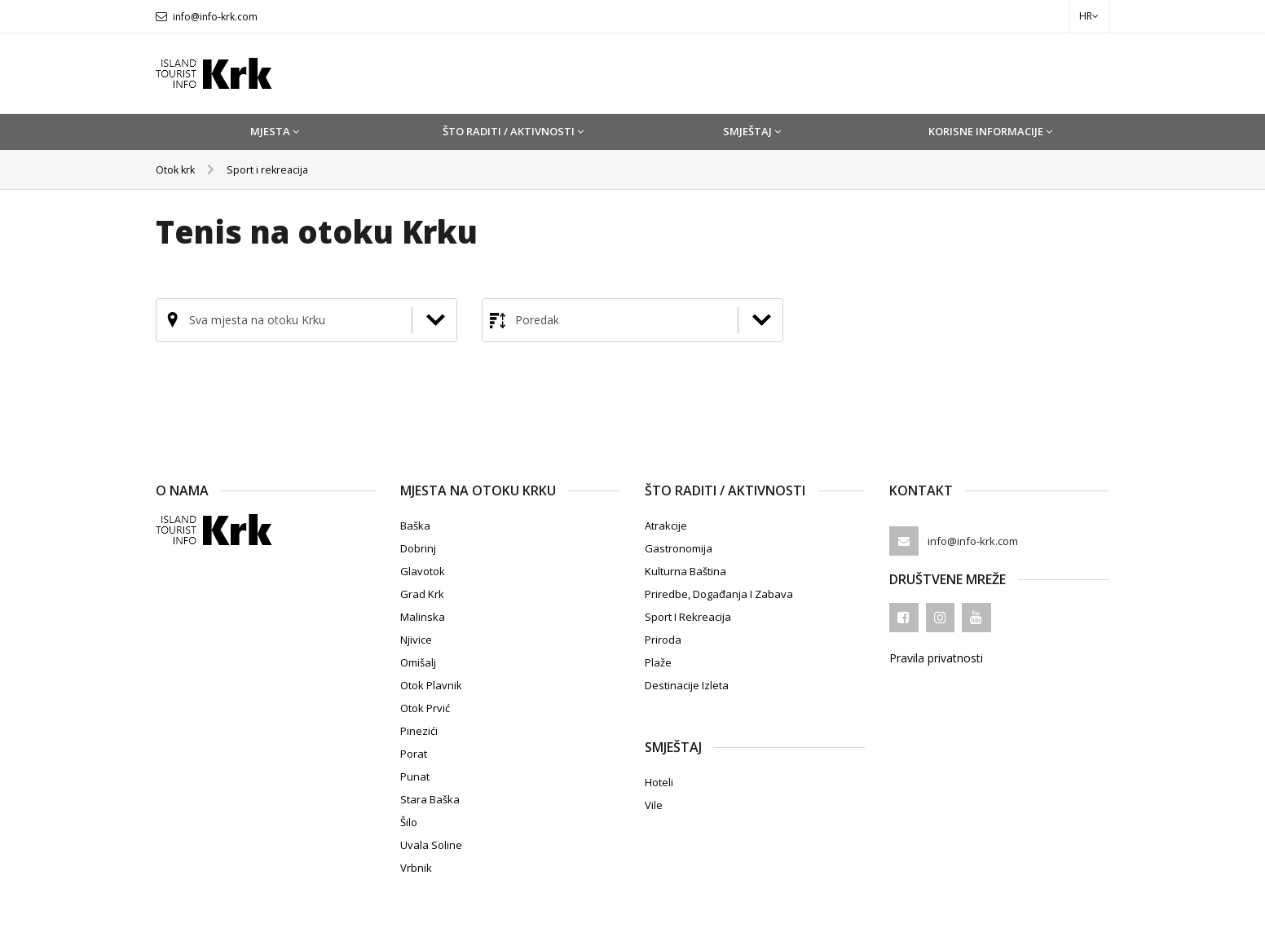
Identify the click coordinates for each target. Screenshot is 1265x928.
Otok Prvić (425, 708)
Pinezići (419, 730)
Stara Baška (430, 799)
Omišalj (418, 662)
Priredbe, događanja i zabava (719, 594)
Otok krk (178, 169)
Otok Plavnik (431, 685)
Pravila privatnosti (936, 658)
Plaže (658, 662)
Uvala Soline (431, 845)
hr (1089, 16)
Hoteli (659, 782)
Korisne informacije (990, 131)
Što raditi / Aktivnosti (513, 131)
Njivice (416, 639)
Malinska (422, 616)
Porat (413, 753)
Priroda (663, 639)
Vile (654, 805)
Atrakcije (666, 525)
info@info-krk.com (215, 17)
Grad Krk (422, 594)
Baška (415, 525)
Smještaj (752, 131)
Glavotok (422, 571)
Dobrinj (418, 548)
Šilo (408, 822)
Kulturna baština (685, 571)
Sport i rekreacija (276, 169)
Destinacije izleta (687, 685)
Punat (415, 776)
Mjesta (274, 131)
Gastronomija (678, 548)
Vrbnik (416, 867)
